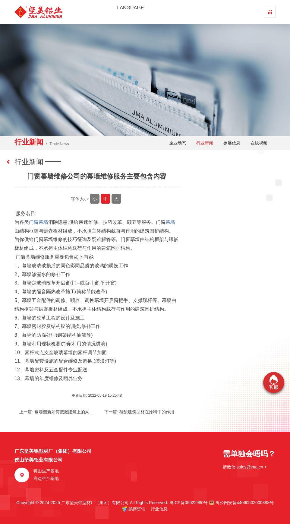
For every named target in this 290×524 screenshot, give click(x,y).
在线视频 (259, 143)
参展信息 (231, 143)
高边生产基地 (46, 478)
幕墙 (170, 222)
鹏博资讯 (136, 509)
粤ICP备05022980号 (188, 502)
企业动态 (177, 143)
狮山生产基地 (46, 470)
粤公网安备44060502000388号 (241, 502)
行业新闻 (204, 143)
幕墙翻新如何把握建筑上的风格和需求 (70, 411)
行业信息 (157, 509)
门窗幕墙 (38, 222)
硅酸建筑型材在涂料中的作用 (146, 411)
